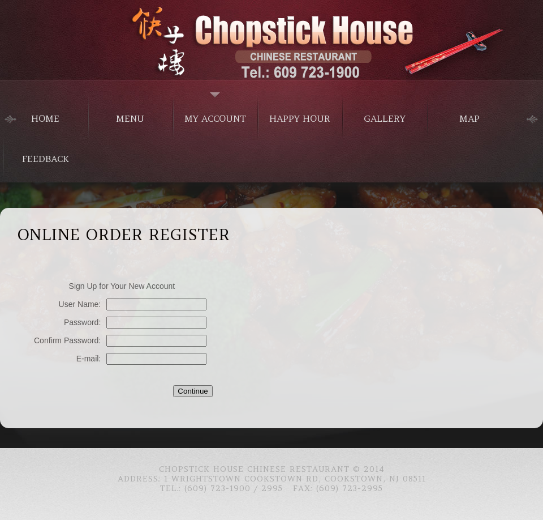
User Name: (80, 304)
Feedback (45, 158)
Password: (82, 322)
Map (469, 118)
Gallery (385, 118)
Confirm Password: (67, 340)
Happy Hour (299, 118)
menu (130, 118)
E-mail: (88, 358)
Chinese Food (271, 39)
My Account (215, 118)
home (45, 118)
